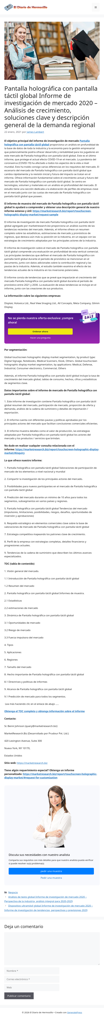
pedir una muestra (51, 871)
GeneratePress (74, 1012)
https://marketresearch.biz (32, 763)
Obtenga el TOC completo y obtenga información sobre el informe (44, 711)
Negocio (13, 892)
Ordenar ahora (40, 331)
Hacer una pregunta (40, 337)
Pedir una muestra (51, 877)
